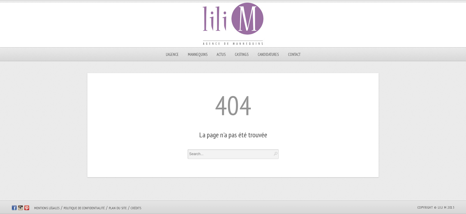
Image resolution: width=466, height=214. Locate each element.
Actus (221, 54)
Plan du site (118, 208)
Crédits (136, 208)
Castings (241, 54)
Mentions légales (46, 208)
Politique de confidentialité (84, 208)
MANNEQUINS (197, 54)
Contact (294, 54)
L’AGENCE (172, 54)
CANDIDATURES (268, 54)
